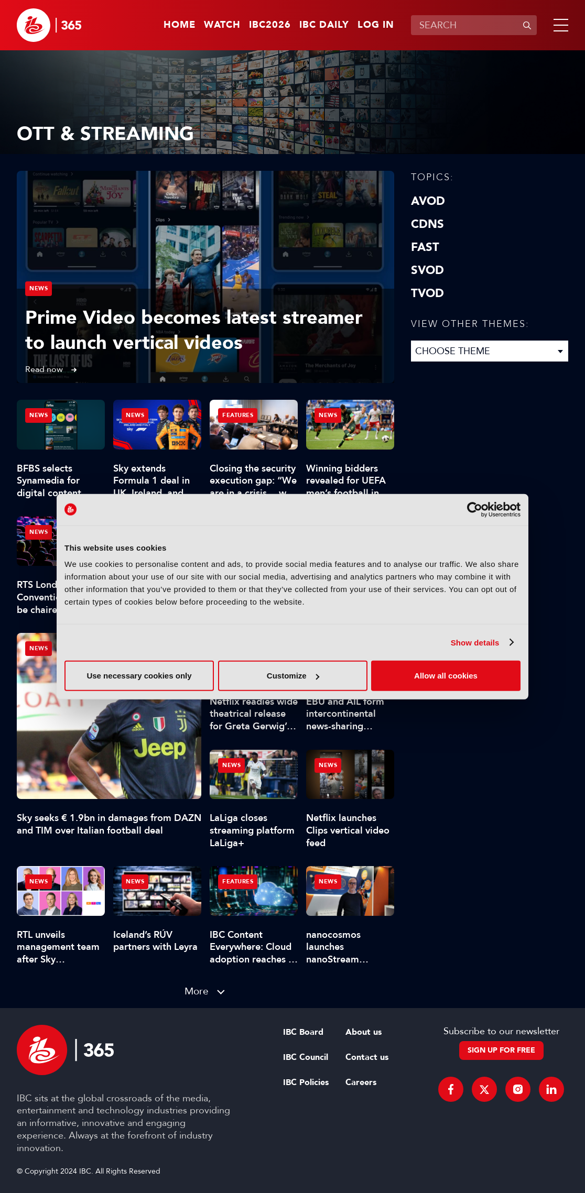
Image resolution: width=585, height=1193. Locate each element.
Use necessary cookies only (138, 675)
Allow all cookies (446, 675)
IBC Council (305, 1057)
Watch (222, 25)
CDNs (427, 224)
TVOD (427, 293)
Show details (475, 642)
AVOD (428, 201)
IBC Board (303, 1032)
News (38, 288)
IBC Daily (324, 25)
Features (237, 415)
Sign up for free (501, 1050)
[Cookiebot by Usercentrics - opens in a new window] (475, 509)
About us (363, 1032)
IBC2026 (270, 25)
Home (180, 25)
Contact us (366, 1057)
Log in (376, 25)
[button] (558, 25)
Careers (360, 1082)
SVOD (427, 270)
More (197, 991)
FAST (425, 247)
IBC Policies (306, 1082)
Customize (293, 675)
